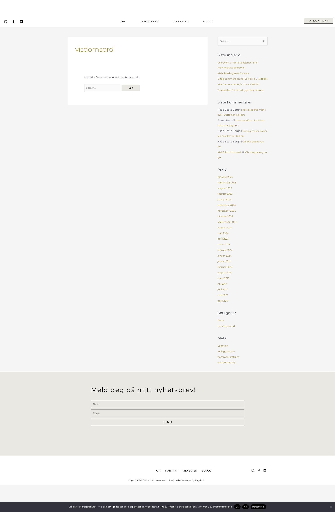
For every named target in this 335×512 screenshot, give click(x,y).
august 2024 (225, 232)
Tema (221, 325)
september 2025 (228, 187)
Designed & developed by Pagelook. (187, 486)
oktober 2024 (226, 221)
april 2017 (223, 305)
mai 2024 (223, 238)
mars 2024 (224, 249)
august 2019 (225, 277)
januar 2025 (225, 204)
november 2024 (227, 215)
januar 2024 (225, 260)
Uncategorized (227, 331)
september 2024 (228, 227)
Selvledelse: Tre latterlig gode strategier (242, 95)
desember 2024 (227, 210)
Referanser (149, 21)
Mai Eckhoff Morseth (230, 157)
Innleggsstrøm (227, 356)
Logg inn (223, 350)
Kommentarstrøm (229, 362)
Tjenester (181, 21)
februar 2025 (225, 199)
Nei (245, 507)
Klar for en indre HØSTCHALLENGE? (240, 89)
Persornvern (258, 507)
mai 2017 (223, 300)
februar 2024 (226, 255)
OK (237, 507)
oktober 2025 (226, 182)
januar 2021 (225, 266)
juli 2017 (222, 289)
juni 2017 (223, 294)
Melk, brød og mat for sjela (234, 73)
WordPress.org (227, 367)
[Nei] (331, 507)
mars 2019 (224, 283)
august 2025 (225, 193)
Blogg (208, 21)
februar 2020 (226, 272)
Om (123, 21)
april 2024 (224, 244)
